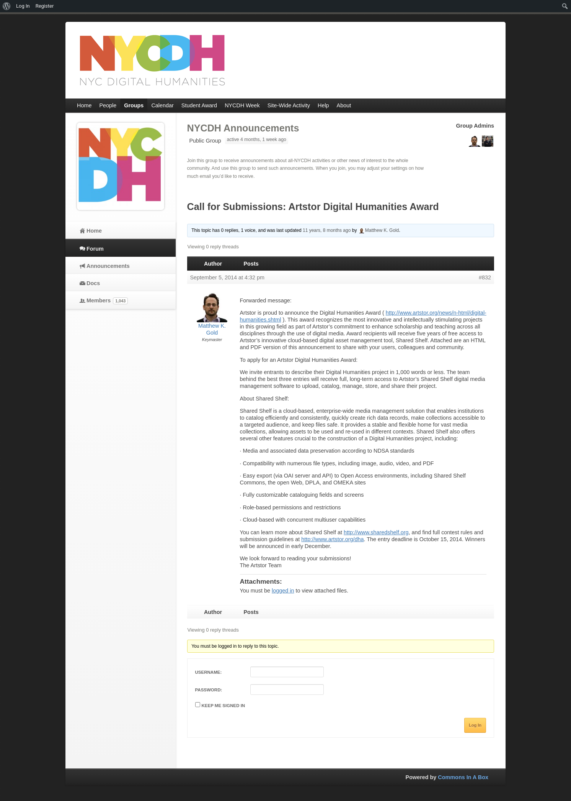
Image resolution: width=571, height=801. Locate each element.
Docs (93, 283)
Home (94, 231)
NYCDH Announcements (243, 128)
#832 (485, 277)
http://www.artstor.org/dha (332, 539)
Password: (208, 690)
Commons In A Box (463, 777)
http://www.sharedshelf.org (376, 532)
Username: (208, 672)
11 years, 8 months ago (327, 230)
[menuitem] (6, 6)
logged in (283, 591)
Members (107, 300)
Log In (475, 725)
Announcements (108, 266)
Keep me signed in (223, 705)
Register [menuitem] (45, 6)
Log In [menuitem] (23, 6)
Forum (95, 249)
